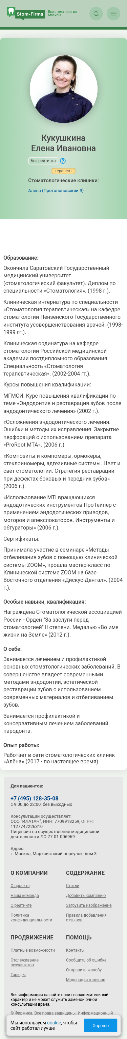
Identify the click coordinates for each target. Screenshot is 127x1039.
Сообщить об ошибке (86, 960)
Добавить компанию (86, 895)
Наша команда (24, 895)
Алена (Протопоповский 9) (56, 190)
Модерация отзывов (85, 979)
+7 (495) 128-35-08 (34, 798)
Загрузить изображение (89, 905)
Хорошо (100, 1025)
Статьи (72, 885)
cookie (54, 1022)
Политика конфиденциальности (31, 917)
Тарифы (18, 974)
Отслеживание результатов (24, 962)
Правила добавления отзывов (86, 917)
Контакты (75, 950)
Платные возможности (32, 950)
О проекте (19, 885)
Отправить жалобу (84, 970)
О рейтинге (20, 905)
